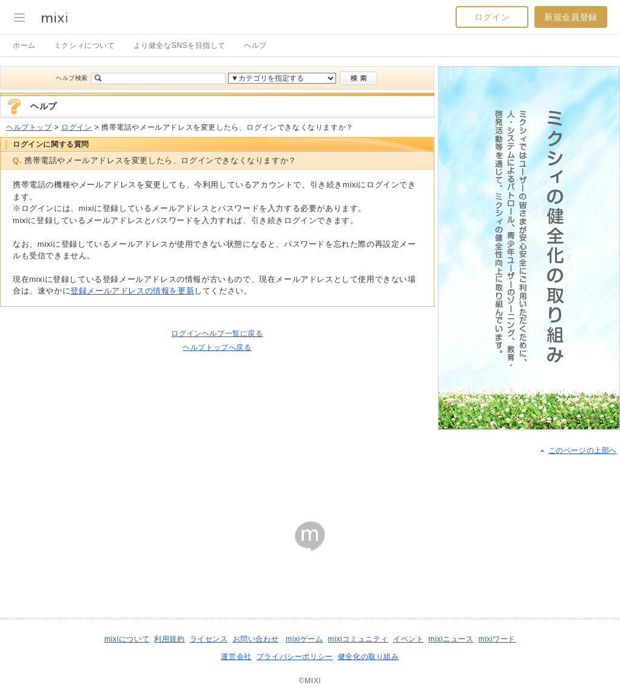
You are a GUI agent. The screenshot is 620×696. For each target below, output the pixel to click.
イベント (408, 639)
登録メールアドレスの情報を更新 (132, 290)
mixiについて (126, 639)
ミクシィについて (84, 45)
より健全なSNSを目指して (179, 45)
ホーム (24, 45)
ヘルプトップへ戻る (217, 347)
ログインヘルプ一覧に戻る (217, 333)
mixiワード (497, 639)
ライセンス (209, 639)
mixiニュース (450, 639)
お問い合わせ (256, 639)
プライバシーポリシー (295, 656)
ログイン (492, 17)
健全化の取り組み (368, 656)
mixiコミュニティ (358, 639)
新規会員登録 (571, 17)
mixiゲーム (304, 639)
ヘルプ (255, 45)
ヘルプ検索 (72, 78)
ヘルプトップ (29, 127)
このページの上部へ (582, 450)
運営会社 (236, 656)
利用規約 (169, 639)
